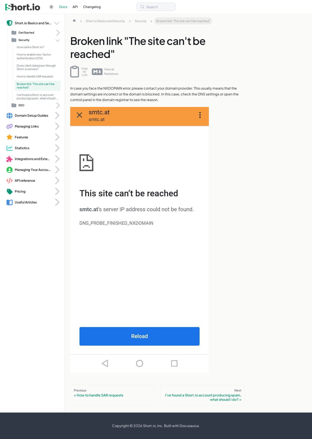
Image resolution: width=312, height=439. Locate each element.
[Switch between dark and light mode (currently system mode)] (51, 6)
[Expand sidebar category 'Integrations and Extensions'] (56, 159)
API (75, 7)
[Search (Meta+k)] (156, 7)
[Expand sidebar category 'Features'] (56, 137)
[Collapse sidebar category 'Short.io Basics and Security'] (56, 23)
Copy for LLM (79, 71)
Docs (63, 7)
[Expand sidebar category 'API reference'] (56, 180)
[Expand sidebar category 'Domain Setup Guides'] (56, 115)
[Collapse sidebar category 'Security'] (57, 40)
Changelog (92, 7)
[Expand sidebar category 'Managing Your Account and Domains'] (56, 169)
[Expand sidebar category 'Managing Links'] (56, 126)
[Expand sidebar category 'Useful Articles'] (56, 202)
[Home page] (74, 21)
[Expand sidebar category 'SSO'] (57, 105)
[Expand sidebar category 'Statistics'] (56, 148)
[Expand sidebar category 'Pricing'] (56, 191)
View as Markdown (105, 71)
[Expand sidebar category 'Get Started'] (57, 33)
